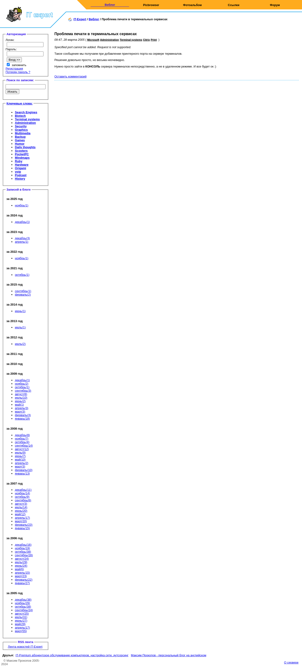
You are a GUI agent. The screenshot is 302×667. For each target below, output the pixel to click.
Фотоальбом (192, 5)
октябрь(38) (23, 551)
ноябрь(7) (21, 438)
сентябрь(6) (23, 500)
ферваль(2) (23, 294)
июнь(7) (20, 456)
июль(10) (21, 397)
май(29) (20, 624)
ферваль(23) (23, 524)
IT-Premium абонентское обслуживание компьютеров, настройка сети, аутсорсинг (72, 655)
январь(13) (22, 473)
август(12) (22, 449)
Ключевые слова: (20, 103)
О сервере (291, 662)
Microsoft (93, 39)
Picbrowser (151, 5)
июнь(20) (21, 510)
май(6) (19, 569)
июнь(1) (20, 311)
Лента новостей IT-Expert (25, 646)
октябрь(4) (22, 442)
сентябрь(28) (24, 555)
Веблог (110, 5)
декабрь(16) (23, 544)
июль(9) (20, 452)
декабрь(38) (23, 599)
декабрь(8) (22, 435)
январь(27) (22, 583)
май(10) (20, 459)
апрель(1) (21, 241)
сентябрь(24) (24, 610)
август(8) (21, 394)
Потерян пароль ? (18, 72)
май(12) (20, 514)
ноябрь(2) (21, 383)
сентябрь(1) (23, 291)
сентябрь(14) (24, 445)
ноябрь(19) (22, 548)
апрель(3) (21, 408)
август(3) (21, 503)
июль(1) (20, 327)
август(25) (22, 613)
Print (154, 39)
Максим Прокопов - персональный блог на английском (168, 655)
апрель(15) (22, 572)
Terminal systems (131, 39)
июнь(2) (20, 401)
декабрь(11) (23, 490)
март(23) (21, 576)
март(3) (20, 411)
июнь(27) (21, 620)
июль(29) (21, 562)
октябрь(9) (22, 497)
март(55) (21, 631)
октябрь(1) (22, 274)
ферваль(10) (23, 470)
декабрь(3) (22, 238)
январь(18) (22, 418)
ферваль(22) (23, 579)
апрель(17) (22, 517)
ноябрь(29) (22, 603)
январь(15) (22, 528)
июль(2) (20, 344)
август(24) (22, 558)
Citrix (146, 39)
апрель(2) (21, 463)
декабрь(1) (22, 222)
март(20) (21, 521)
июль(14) (21, 507)
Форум (275, 5)
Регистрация (14, 68)
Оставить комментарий (70, 76)
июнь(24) (21, 565)
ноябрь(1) (21, 205)
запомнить (19, 65)
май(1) (19, 404)
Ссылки (233, 5)
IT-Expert (79, 19)
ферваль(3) (23, 415)
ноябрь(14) (22, 493)
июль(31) (21, 617)
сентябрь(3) (23, 390)
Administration (109, 39)
